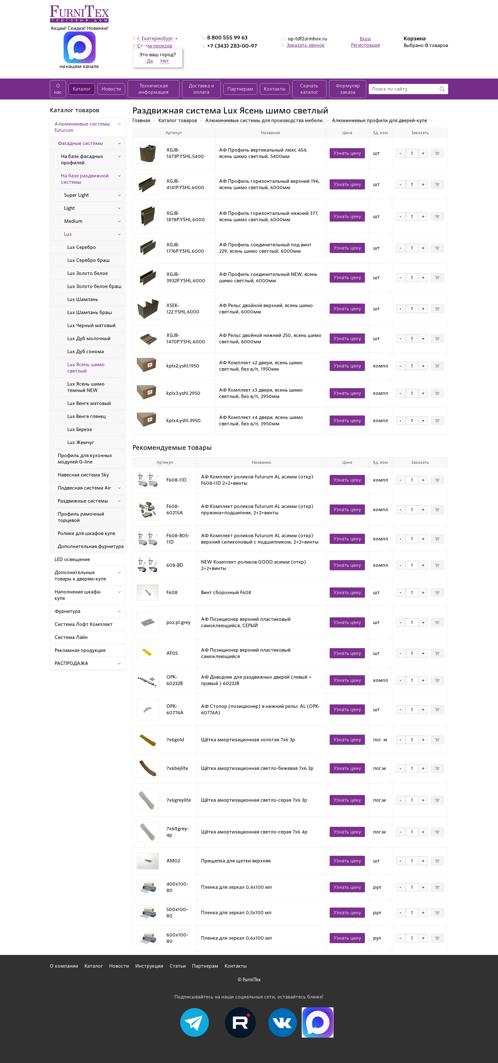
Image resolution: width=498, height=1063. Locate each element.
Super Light (76, 195)
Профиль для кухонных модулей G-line (85, 458)
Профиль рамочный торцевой (81, 517)
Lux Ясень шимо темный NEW (85, 387)
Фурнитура (67, 611)
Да (150, 61)
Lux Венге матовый (89, 403)
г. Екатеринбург (156, 38)
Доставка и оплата (201, 89)
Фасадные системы (80, 143)
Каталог (82, 89)
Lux (68, 234)
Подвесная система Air (84, 487)
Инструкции (149, 966)
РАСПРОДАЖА (71, 663)
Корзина (415, 39)
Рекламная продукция (80, 650)
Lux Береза (79, 429)
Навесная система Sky (83, 474)
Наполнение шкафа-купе (78, 595)
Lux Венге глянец (86, 416)
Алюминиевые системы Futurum (82, 127)
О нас (58, 89)
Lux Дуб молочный (89, 338)
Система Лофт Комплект (84, 624)
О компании (64, 966)
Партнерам (240, 89)
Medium (73, 221)
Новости (111, 89)
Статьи (178, 966)
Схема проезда (154, 45)
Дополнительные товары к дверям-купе (80, 575)
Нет (164, 61)
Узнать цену (347, 153)
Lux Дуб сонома (85, 351)
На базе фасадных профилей (82, 159)
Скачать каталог (309, 89)
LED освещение (72, 559)
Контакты (275, 89)
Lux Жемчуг (80, 442)
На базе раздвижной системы (85, 179)
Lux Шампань (82, 299)
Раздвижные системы (83, 501)
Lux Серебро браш (88, 260)
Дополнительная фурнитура (91, 546)
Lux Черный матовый (91, 325)
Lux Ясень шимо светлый (85, 368)
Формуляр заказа (348, 89)
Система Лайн (71, 637)
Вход (365, 38)
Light (69, 208)
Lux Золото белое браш (94, 286)
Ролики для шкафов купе (86, 533)
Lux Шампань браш (89, 312)
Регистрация (365, 45)
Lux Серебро (81, 247)
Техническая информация (153, 89)
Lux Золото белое (87, 273)
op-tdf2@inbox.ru (307, 38)
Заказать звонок (306, 45)
